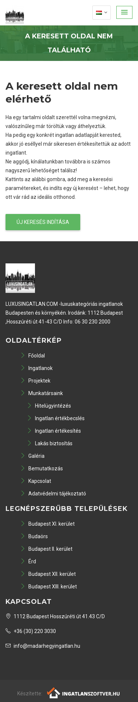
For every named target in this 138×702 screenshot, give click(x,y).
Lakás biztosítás (49, 443)
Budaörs (34, 536)
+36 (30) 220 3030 (31, 631)
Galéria (32, 456)
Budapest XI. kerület (47, 524)
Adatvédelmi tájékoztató (53, 494)
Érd (28, 561)
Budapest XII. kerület (48, 574)
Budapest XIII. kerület (48, 586)
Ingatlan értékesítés (54, 431)
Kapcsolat (35, 481)
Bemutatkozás (41, 468)
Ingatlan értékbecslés (56, 418)
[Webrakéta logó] (83, 692)
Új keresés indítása (43, 222)
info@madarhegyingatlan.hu (43, 646)
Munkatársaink (41, 393)
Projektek (35, 381)
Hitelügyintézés (49, 406)
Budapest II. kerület (46, 549)
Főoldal (32, 356)
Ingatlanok (36, 368)
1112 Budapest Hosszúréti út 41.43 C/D (55, 616)
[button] (124, 12)
